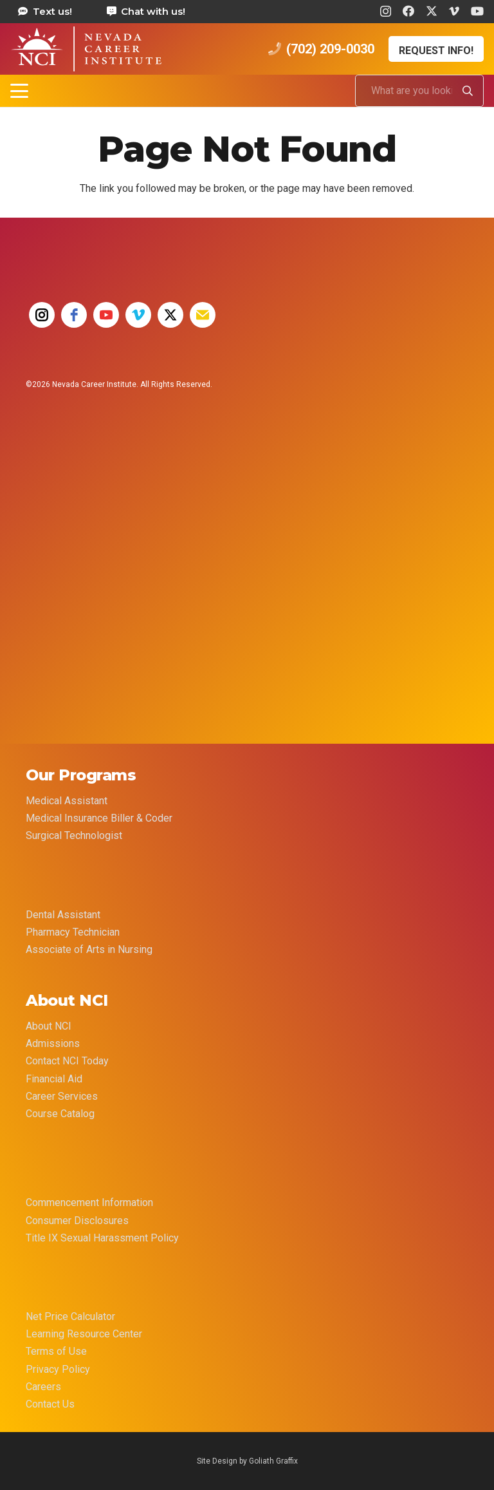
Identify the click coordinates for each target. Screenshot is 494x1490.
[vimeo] (138, 315)
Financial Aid (54, 1079)
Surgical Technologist (74, 835)
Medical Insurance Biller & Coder (99, 818)
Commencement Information (89, 1202)
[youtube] (106, 315)
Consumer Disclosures (77, 1220)
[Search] (467, 90)
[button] (19, 91)
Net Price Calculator (70, 1316)
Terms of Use (56, 1351)
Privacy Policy (58, 1369)
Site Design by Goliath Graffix (247, 1461)
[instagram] (42, 315)
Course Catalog (60, 1114)
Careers (43, 1387)
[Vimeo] (454, 11)
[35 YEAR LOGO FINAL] (74, 508)
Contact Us (50, 1404)
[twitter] (170, 315)
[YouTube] (477, 11)
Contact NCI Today (67, 1061)
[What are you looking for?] (419, 91)
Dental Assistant (63, 915)
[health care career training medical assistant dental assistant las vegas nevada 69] (85, 48)
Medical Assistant (66, 801)
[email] (202, 315)
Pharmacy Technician (73, 932)
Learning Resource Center (84, 1334)
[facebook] (74, 315)
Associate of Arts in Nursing (89, 949)
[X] (431, 11)
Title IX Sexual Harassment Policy (102, 1238)
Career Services (62, 1096)
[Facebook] (408, 11)
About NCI (48, 1026)
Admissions (53, 1043)
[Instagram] (385, 11)
